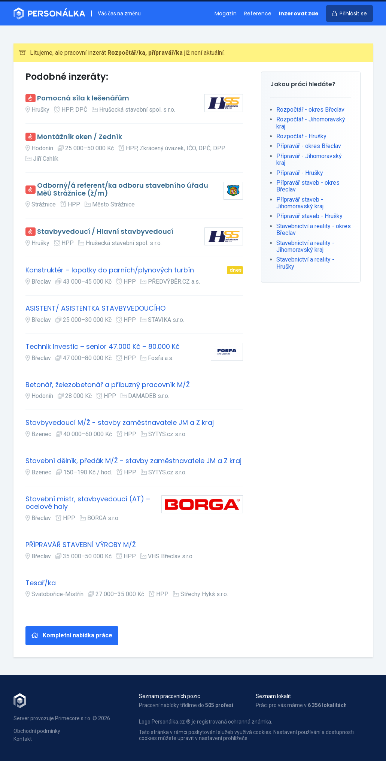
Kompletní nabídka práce (71, 635)
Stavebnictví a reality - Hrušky (305, 263)
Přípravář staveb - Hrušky (309, 216)
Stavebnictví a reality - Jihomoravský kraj (305, 246)
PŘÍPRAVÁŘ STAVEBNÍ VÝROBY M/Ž (80, 545)
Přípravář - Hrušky (299, 172)
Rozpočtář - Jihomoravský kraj (310, 123)
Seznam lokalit (273, 696)
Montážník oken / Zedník (79, 137)
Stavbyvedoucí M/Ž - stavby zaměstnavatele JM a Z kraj (119, 423)
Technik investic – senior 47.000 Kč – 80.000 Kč (102, 347)
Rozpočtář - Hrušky (301, 136)
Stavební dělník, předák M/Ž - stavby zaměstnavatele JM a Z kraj (133, 461)
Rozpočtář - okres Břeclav (310, 109)
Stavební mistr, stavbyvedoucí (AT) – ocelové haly (87, 503)
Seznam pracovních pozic (169, 696)
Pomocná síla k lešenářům (83, 98)
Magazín (226, 13)
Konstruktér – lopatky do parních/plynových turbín (109, 270)
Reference (257, 13)
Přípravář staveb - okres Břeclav (308, 186)
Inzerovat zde (299, 13)
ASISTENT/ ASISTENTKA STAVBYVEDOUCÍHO (95, 308)
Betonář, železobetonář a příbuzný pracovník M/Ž (107, 385)
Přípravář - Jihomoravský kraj (309, 159)
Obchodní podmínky (36, 731)
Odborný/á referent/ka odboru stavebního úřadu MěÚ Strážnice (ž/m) (122, 189)
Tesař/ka (40, 583)
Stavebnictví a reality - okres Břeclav (313, 229)
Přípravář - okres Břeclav (308, 146)
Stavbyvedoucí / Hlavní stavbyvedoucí (105, 232)
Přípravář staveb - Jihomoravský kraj (299, 203)
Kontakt (22, 739)
